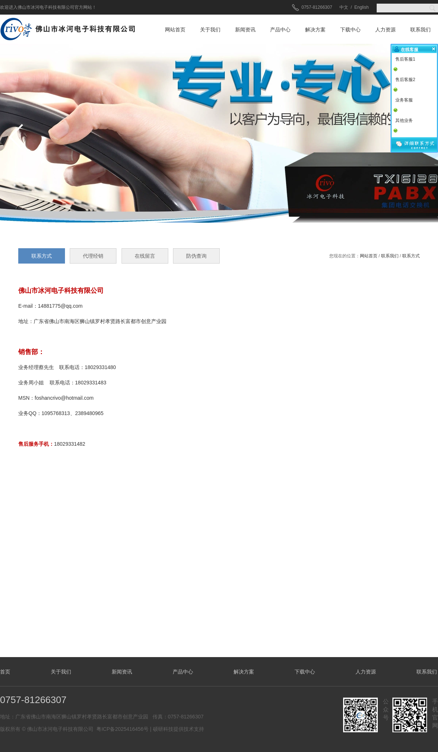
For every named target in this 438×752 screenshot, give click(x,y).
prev (16, 137)
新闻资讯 (245, 29)
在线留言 (145, 256)
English (361, 7)
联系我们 (420, 29)
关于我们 (210, 29)
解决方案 (315, 29)
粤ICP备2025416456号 (122, 729)
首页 (5, 672)
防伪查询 (196, 256)
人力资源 (385, 29)
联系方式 (411, 255)
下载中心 (350, 29)
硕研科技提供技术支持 (178, 729)
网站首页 (175, 29)
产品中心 (280, 29)
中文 (343, 7)
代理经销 (93, 256)
